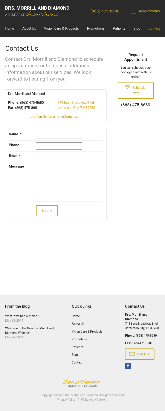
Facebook (128, 366)
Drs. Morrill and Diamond (81, 395)
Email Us (139, 354)
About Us (29, 28)
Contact (154, 28)
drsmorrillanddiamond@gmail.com (56, 117)
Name (15, 134)
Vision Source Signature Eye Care (82, 382)
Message (16, 166)
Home (9, 28)
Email (15, 156)
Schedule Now (135, 89)
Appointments (146, 11)
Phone (14, 145)
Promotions (96, 28)
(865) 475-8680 (104, 11)
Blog (136, 28)
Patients (119, 28)
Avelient (102, 399)
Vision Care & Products (61, 28)
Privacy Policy (66, 399)
